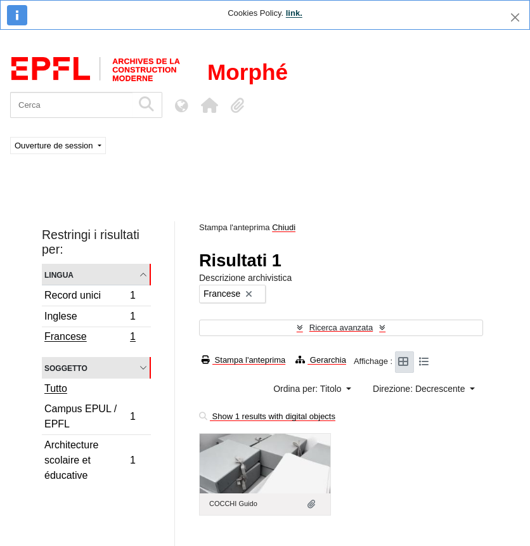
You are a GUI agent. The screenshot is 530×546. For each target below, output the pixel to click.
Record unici (90, 297)
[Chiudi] (515, 17)
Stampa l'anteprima (243, 360)
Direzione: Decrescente (420, 389)
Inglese (90, 318)
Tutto (55, 388)
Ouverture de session (55, 145)
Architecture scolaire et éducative (90, 460)
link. (294, 13)
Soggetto (65, 367)
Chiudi (283, 227)
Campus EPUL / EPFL (90, 416)
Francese (90, 338)
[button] (209, 105)
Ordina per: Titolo (308, 389)
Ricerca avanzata (341, 327)
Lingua (59, 274)
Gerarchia (320, 360)
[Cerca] (71, 105)
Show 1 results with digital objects (267, 416)
